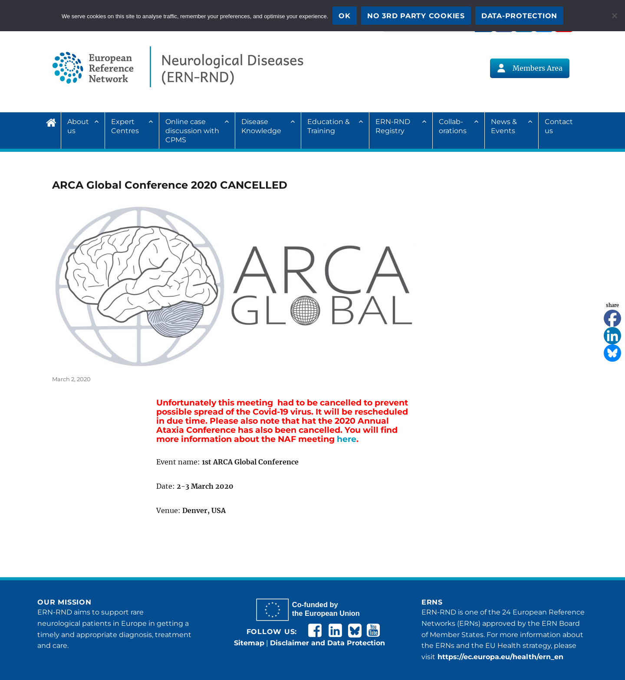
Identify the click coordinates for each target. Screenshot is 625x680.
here (346, 439)
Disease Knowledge (261, 126)
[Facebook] (612, 318)
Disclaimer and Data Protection (327, 643)
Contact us (559, 126)
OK (345, 16)
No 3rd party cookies (416, 16)
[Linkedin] (612, 335)
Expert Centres (125, 126)
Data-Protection (519, 16)
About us (78, 126)
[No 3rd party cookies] (614, 15)
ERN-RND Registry (392, 126)
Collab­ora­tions (453, 126)
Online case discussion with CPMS (192, 131)
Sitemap (249, 643)
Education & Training (328, 126)
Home (53, 121)
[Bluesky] (612, 353)
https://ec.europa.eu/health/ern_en (499, 657)
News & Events (504, 126)
